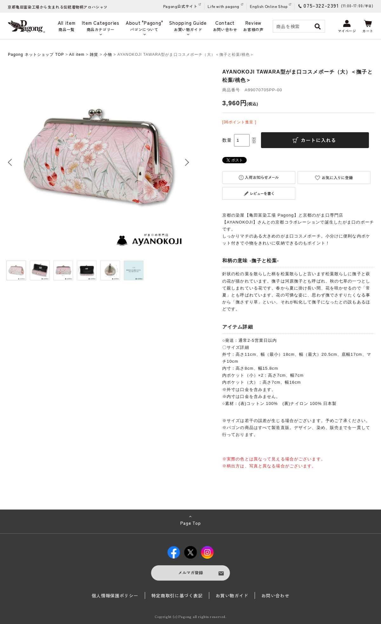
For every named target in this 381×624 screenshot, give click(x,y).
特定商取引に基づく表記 (177, 595)
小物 (108, 54)
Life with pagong (223, 6)
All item (76, 54)
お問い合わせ (275, 595)
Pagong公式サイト (180, 6)
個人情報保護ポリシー (115, 595)
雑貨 (94, 54)
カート (367, 26)
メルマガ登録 (190, 572)
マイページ (347, 26)
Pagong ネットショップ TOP (36, 54)
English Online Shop (268, 6)
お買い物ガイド (232, 595)
